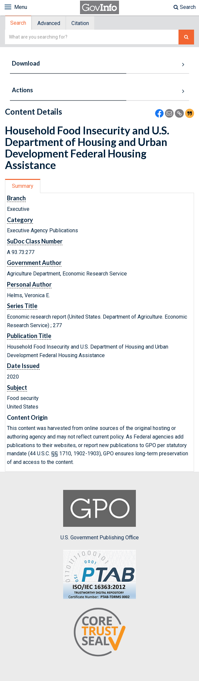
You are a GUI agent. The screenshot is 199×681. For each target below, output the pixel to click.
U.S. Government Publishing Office (99, 515)
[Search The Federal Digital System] (186, 37)
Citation (80, 23)
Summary (22, 186)
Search (185, 7)
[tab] (18, 23)
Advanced (48, 23)
